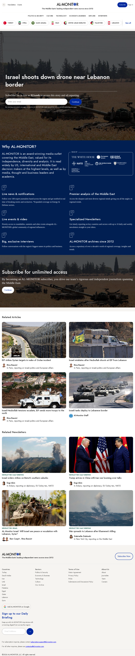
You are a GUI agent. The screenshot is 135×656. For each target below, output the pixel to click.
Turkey (4, 572)
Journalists (105, 575)
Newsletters (12, 5)
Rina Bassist (26, 538)
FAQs (70, 578)
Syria (3, 600)
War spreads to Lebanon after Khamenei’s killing (92, 531)
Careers (104, 582)
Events (20, 5)
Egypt (4, 591)
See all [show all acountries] (128, 23)
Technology (61, 16)
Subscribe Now (124, 556)
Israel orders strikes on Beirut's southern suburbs (25, 478)
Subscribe (122, 5)
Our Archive (39, 585)
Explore (92, 16)
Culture (49, 16)
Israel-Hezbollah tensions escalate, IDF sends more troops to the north (33, 412)
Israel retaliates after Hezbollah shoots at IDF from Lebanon (98, 360)
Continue (8, 290)
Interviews (102, 16)
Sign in (130, 5)
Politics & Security (36, 16)
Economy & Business (77, 16)
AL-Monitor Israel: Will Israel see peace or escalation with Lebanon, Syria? (29, 533)
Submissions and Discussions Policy (80, 582)
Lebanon (5, 597)
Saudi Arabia (6, 575)
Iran (3, 578)
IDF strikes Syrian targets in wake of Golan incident (26, 360)
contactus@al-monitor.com (34, 646)
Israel (4, 585)
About (104, 572)
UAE (3, 582)
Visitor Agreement (74, 572)
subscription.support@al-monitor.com (43, 642)
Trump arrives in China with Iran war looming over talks (95, 478)
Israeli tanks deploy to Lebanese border (88, 410)
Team (104, 578)
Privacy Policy (73, 575)
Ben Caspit (15, 538)
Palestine (5, 588)
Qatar (4, 594)
